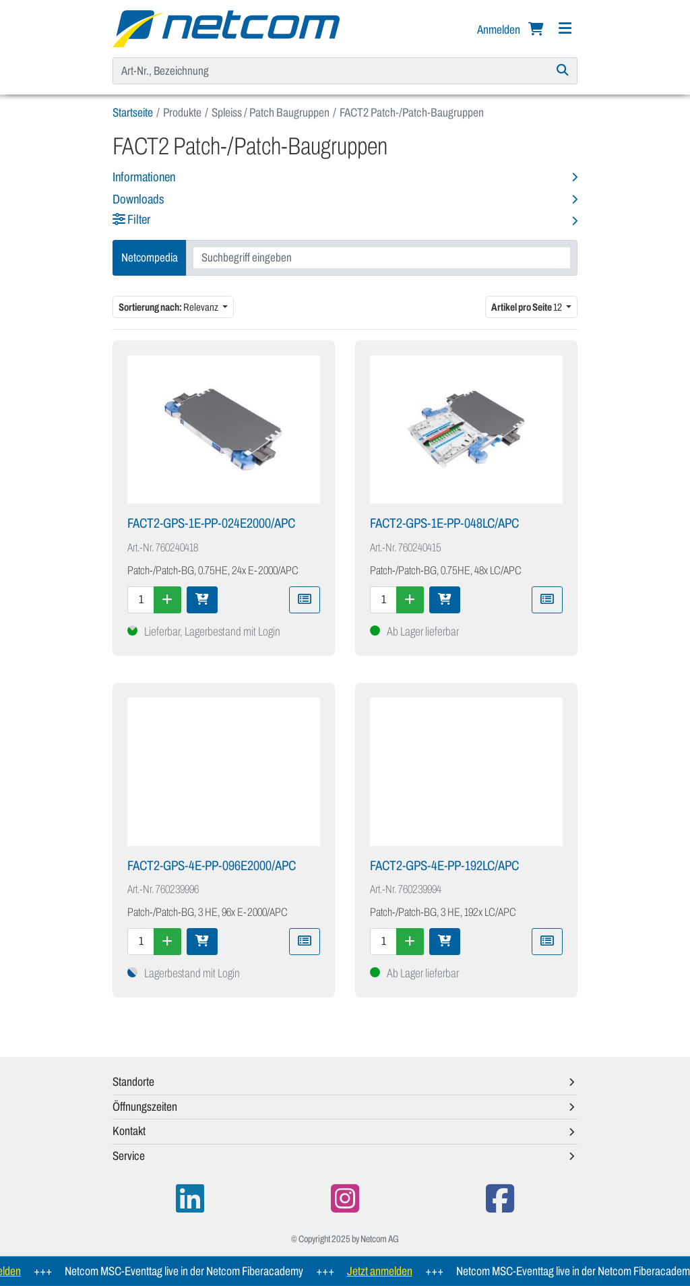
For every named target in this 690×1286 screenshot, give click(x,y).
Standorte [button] (133, 1082)
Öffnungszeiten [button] (145, 1106)
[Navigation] (564, 28)
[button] (345, 221)
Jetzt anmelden (392, 1271)
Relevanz (169, 307)
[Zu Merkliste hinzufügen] (304, 599)
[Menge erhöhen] (167, 599)
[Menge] (140, 599)
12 (527, 307)
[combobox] (382, 258)
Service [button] (129, 1156)
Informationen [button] (144, 177)
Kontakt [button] (129, 1131)
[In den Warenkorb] (202, 599)
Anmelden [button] (499, 29)
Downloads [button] (138, 199)
